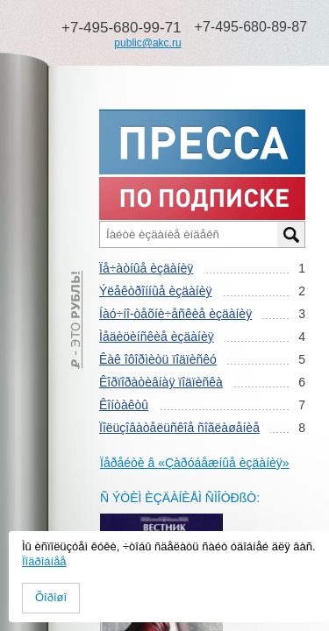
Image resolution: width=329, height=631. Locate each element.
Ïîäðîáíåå (44, 561)
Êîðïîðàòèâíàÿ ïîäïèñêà (161, 382)
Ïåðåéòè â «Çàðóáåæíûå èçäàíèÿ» (195, 463)
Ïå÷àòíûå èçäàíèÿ (146, 268)
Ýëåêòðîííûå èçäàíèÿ (155, 291)
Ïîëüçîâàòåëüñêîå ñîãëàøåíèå (179, 428)
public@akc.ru (147, 43)
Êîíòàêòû (123, 405)
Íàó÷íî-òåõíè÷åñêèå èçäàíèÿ (175, 314)
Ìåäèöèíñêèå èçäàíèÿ (156, 337)
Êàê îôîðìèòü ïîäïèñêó (158, 359)
